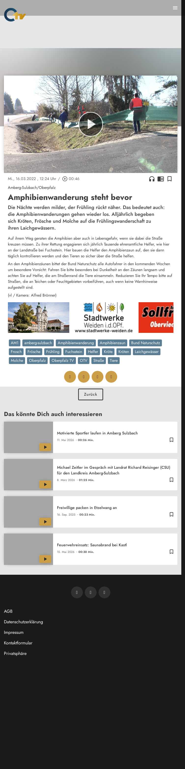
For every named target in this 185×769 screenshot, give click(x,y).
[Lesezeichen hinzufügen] (169, 179)
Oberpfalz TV (63, 360)
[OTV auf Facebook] (91, 592)
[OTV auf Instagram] (104, 592)
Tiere (114, 360)
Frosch (16, 351)
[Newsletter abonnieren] (77, 592)
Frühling (52, 351)
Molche (17, 360)
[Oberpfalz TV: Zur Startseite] (15, 15)
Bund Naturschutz (145, 343)
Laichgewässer (146, 351)
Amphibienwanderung (76, 343)
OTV (83, 360)
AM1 (14, 343)
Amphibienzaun (112, 343)
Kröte (108, 351)
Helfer (93, 351)
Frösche (34, 351)
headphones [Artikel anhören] (151, 178)
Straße (98, 360)
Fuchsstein (73, 351)
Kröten (123, 351)
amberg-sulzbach (38, 343)
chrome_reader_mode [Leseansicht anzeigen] (160, 178)
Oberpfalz (37, 360)
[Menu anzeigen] (175, 8)
